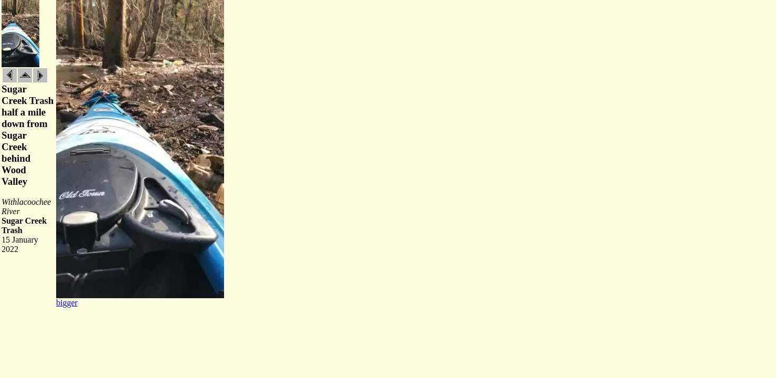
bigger (67, 302)
